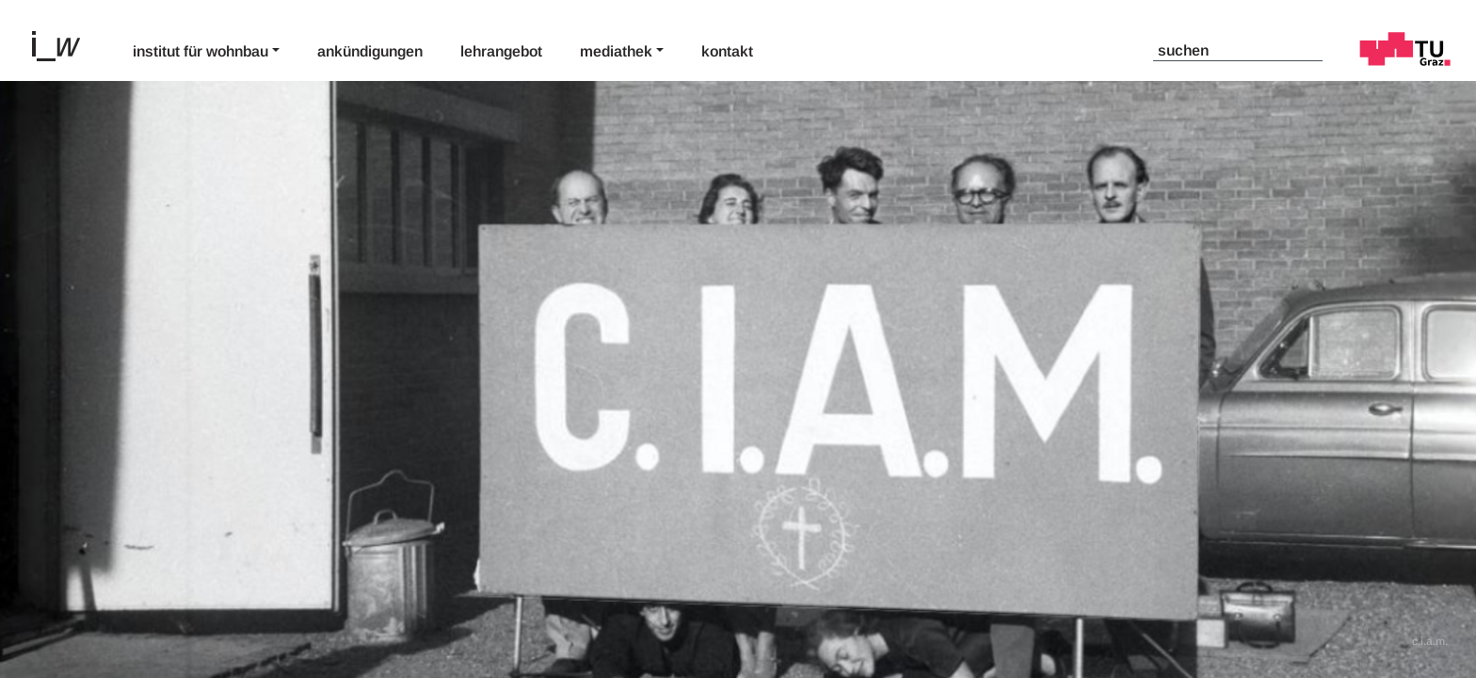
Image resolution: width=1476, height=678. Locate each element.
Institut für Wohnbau (200, 51)
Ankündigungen (370, 51)
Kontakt (727, 51)
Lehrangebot (501, 51)
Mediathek (616, 51)
